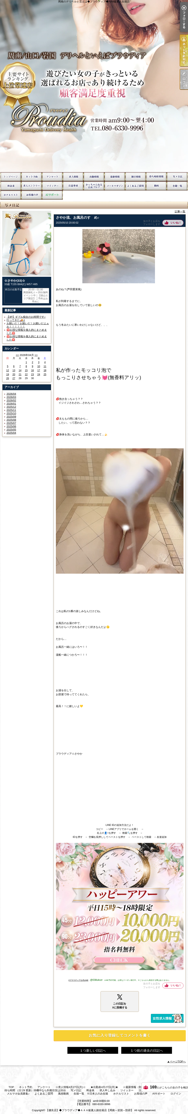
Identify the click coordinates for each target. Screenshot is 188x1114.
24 (38, 374)
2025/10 (11, 413)
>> (36, 355)
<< (17, 355)
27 (13, 378)
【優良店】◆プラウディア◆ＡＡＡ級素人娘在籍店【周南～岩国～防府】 (89, 1110)
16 (32, 370)
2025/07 (11, 423)
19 (7, 374)
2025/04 (11, 432)
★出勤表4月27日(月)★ (94, 176)
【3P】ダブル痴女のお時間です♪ (26, 316)
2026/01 (11, 403)
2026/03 (11, 397)
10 (38, 366)
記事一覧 (180, 211)
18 (45, 370)
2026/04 (11, 393)
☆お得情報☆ (135, 176)
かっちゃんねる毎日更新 (94, 185)
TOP (10, 176)
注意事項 (73, 185)
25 (45, 374)
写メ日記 (177, 176)
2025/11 (11, 410)
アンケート (52, 176)
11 (45, 366)
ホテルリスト (10, 195)
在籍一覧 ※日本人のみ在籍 (177, 185)
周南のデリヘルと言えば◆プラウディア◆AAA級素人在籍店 (94, 86)
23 (32, 374)
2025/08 (11, 419)
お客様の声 (31, 195)
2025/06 (11, 426)
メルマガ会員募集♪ (114, 185)
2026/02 (11, 400)
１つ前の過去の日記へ (146, 1050)
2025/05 (11, 429)
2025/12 (11, 406)
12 (7, 370)
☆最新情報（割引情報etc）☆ (114, 176)
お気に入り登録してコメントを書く (120, 1035)
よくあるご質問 (135, 185)
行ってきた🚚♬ (16, 320)
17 (38, 370)
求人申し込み (31, 185)
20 (13, 374)
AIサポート (52, 195)
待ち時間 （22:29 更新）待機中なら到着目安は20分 (156, 176)
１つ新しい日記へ (93, 1050)
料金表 (10, 185)
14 (20, 370)
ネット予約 (31, 176)
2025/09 (11, 416)
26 (7, 378)
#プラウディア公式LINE (78, 980)
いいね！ (176, 222)
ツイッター (52, 185)
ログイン (175, 1093)
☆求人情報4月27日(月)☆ (73, 176)
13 (13, 370)
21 (20, 374)
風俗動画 (156, 185)
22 (26, 374)
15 (26, 370)
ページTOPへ (178, 1061)
